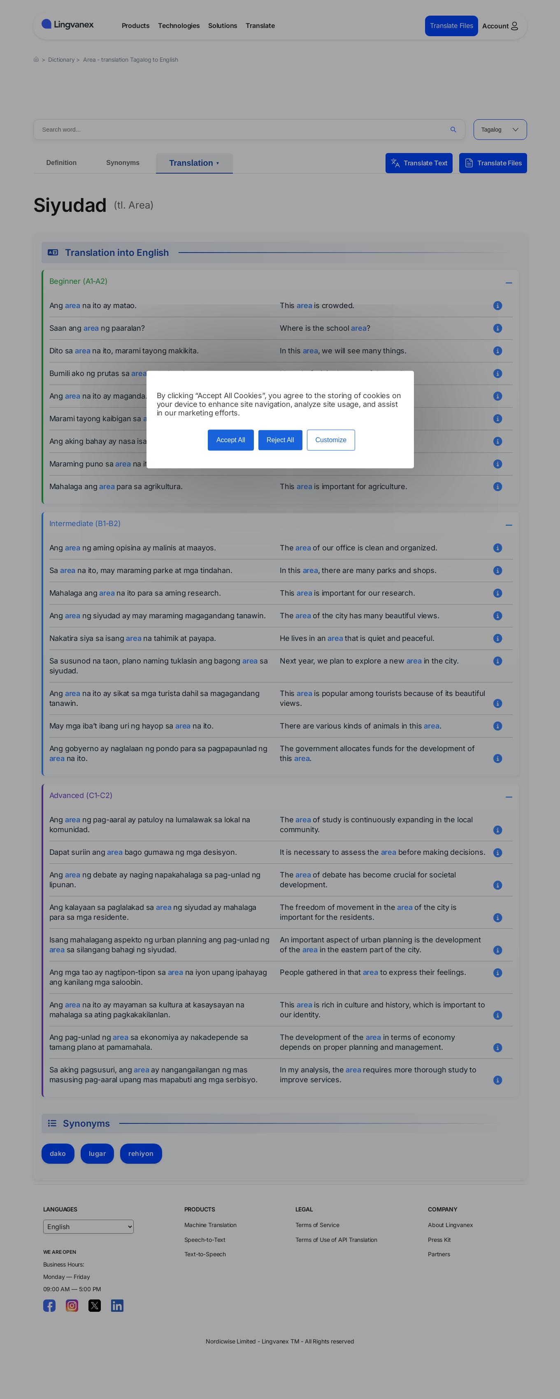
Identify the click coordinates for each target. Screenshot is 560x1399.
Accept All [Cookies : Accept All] (230, 440)
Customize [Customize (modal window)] (331, 440)
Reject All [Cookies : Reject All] (280, 440)
